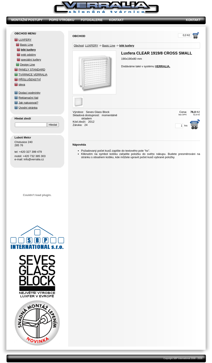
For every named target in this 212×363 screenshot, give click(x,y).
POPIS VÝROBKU (61, 20)
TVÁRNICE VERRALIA (32, 74)
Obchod (79, 45)
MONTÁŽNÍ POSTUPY (27, 20)
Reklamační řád (28, 97)
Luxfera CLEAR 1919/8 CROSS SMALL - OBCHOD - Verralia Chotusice (71, 2)
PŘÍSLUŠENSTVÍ (30, 79)
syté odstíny (28, 54)
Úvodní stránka (28, 107)
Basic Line (108, 45)
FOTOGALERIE (92, 20)
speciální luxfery (31, 59)
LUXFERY (91, 45)
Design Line (27, 64)
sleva (22, 84)
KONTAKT (116, 20)
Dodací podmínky (29, 92)
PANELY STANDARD (32, 69)
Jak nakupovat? (28, 102)
